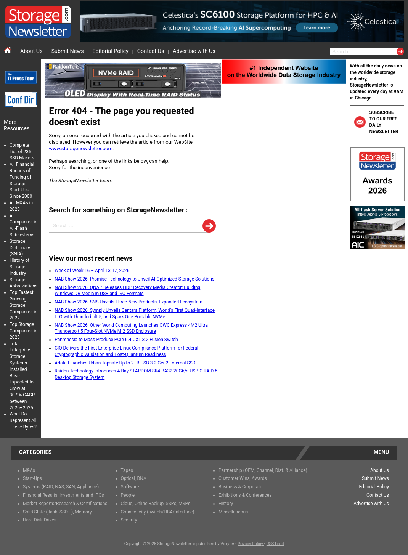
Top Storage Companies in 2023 (23, 331)
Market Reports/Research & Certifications (65, 503)
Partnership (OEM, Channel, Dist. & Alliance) (262, 470)
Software (130, 486)
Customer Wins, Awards (242, 478)
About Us (31, 51)
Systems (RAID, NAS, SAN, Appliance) (61, 486)
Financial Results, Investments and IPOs (63, 495)
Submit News (67, 51)
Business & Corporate (240, 486)
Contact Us (150, 51)
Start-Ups (32, 478)
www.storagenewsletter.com (80, 148)
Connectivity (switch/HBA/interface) (157, 512)
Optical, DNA (133, 478)
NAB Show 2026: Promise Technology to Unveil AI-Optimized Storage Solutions (134, 279)
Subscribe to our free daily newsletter (376, 122)
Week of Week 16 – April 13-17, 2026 (92, 270)
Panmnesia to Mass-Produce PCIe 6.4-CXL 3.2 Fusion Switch (116, 339)
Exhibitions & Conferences (244, 495)
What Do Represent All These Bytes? (23, 420)
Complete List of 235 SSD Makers (22, 152)
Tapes (127, 470)
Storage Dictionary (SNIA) (20, 248)
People (128, 495)
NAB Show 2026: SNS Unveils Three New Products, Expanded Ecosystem (128, 302)
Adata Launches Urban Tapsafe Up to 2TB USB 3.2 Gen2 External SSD (125, 363)
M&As (29, 470)
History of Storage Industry (19, 267)
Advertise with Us (194, 51)
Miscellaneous (233, 512)
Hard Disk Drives (39, 520)
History (225, 503)
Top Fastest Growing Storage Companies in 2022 (23, 305)
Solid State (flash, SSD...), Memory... (59, 512)
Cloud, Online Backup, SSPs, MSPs (156, 503)
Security (129, 520)
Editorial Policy (111, 51)
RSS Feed (275, 543)
